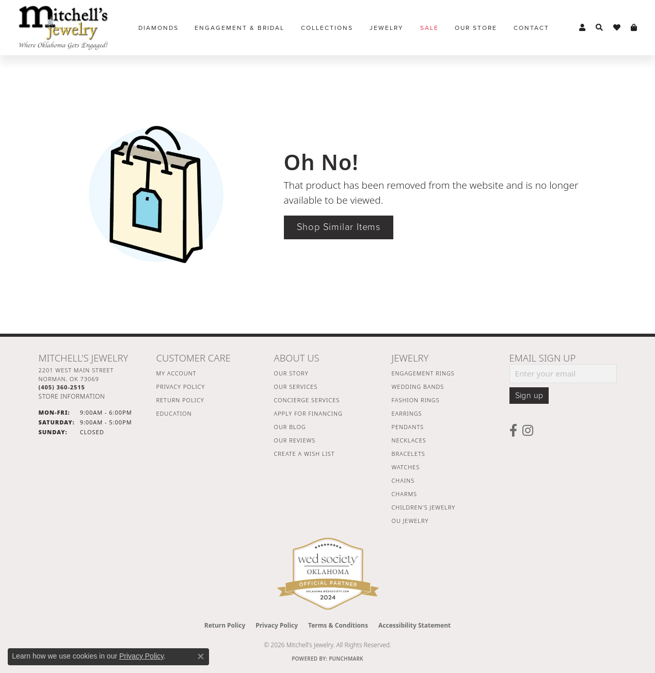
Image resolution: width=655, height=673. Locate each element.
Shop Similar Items (338, 227)
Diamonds (158, 27)
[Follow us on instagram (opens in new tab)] (527, 430)
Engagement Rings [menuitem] (423, 373)
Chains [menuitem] (403, 480)
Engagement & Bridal (239, 27)
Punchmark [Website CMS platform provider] (346, 658)
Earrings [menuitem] (407, 413)
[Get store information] (72, 396)
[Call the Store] (62, 387)
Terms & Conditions (338, 625)
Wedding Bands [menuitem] (418, 386)
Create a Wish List (304, 453)
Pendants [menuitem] (408, 427)
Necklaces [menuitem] (409, 440)
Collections (327, 27)
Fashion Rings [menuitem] (416, 400)
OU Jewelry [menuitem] (410, 520)
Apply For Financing (308, 413)
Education (174, 413)
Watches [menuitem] (406, 467)
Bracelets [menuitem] (408, 453)
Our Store (476, 27)
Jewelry (387, 27)
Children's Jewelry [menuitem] (424, 507)
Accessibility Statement (414, 625)
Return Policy (180, 400)
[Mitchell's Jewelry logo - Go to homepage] (63, 27)
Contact (531, 27)
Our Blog (290, 427)
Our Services (296, 386)
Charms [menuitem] (404, 494)
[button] (582, 28)
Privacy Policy (180, 386)
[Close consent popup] (201, 656)
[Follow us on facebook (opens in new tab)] (513, 430)
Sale (429, 27)
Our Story (291, 373)
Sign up (529, 395)
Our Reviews (295, 440)
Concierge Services (307, 400)
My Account (176, 373)
